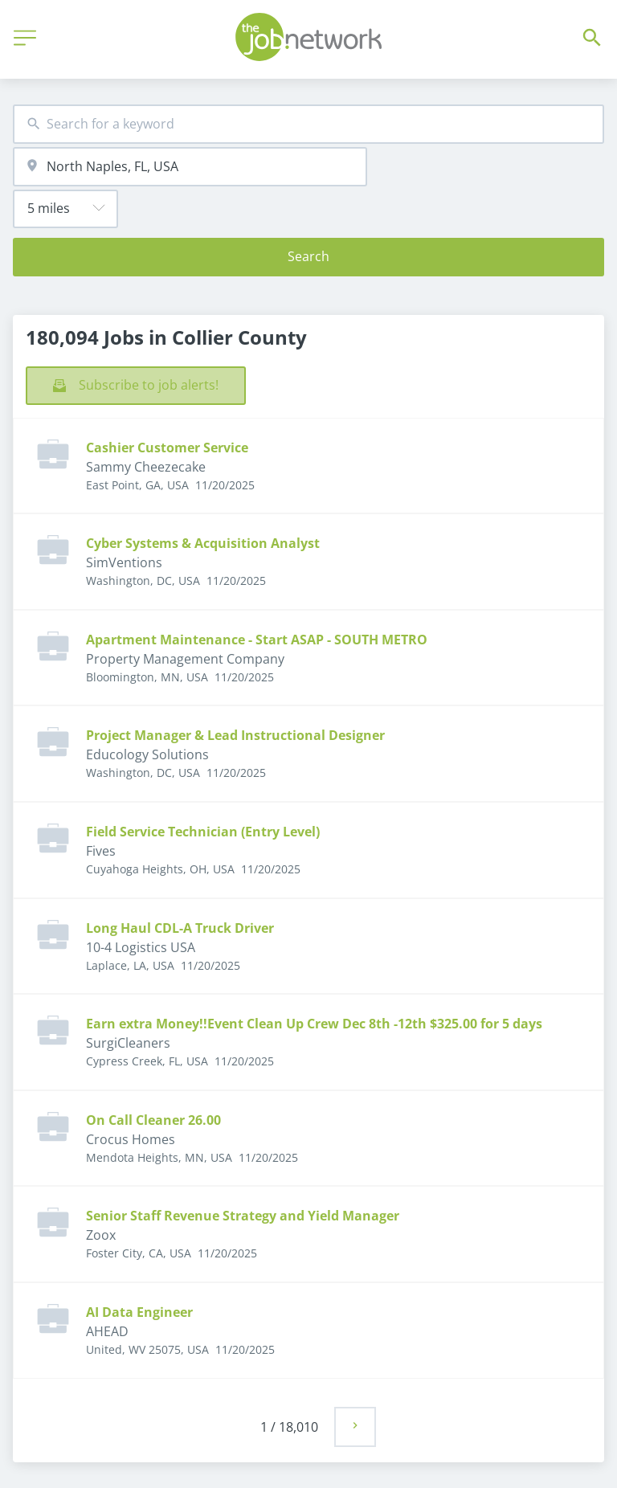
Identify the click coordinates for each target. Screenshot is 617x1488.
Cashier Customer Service (167, 447)
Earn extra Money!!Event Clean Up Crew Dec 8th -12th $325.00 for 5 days (314, 1023)
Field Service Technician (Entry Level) (203, 831)
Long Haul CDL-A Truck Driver (180, 928)
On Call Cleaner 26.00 (153, 1120)
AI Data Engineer (139, 1312)
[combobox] (308, 124)
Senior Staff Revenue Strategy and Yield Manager (242, 1215)
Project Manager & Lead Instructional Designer (235, 735)
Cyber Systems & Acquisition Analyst (203, 543)
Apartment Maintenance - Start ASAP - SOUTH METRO (256, 639)
